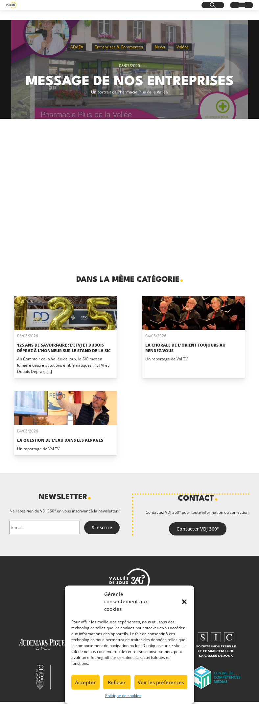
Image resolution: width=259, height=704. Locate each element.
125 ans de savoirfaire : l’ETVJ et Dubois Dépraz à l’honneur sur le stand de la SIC (64, 347)
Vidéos (183, 47)
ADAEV (76, 47)
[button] (184, 601)
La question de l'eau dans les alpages (60, 440)
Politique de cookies (123, 695)
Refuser (117, 682)
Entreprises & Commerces (119, 47)
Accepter (85, 682)
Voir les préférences (161, 682)
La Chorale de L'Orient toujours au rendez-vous (185, 347)
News (160, 47)
